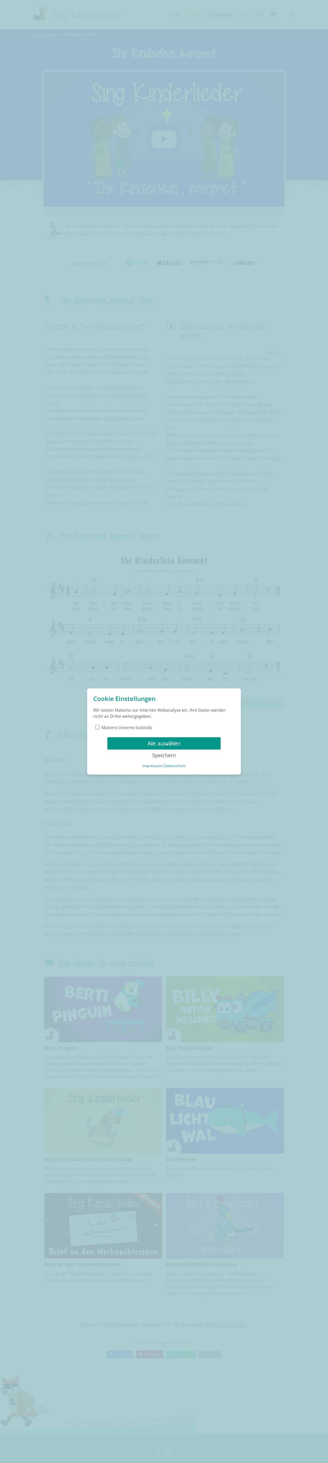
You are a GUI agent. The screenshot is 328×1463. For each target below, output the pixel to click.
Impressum (152, 765)
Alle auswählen (164, 743)
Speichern (164, 755)
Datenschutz (175, 765)
